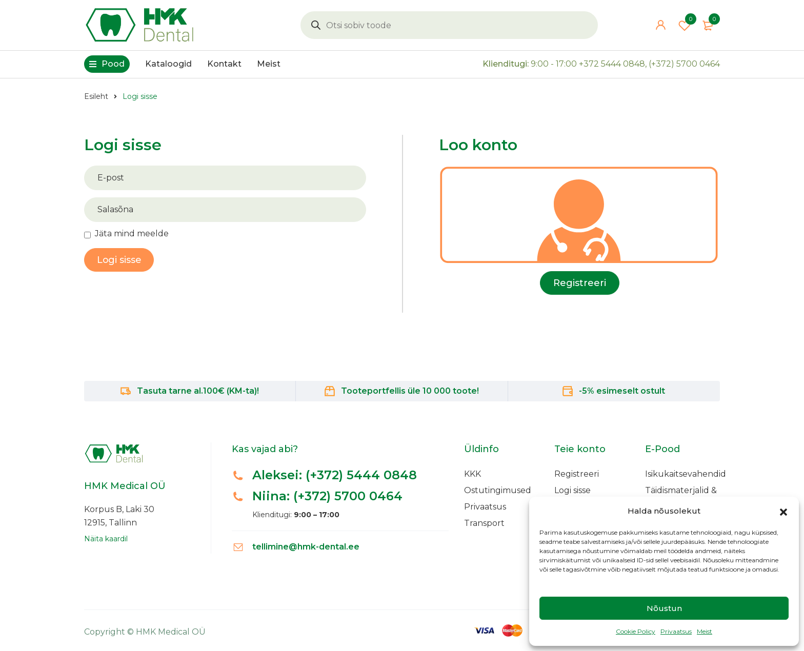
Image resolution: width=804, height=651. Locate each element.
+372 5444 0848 (612, 65)
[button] (783, 511)
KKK (472, 474)
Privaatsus (676, 631)
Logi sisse (572, 490)
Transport (484, 523)
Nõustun (664, 608)
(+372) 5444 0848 (361, 474)
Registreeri (579, 283)
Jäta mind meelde (132, 233)
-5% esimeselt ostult (622, 391)
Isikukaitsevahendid (685, 474)
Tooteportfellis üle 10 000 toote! (410, 391)
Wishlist (684, 25)
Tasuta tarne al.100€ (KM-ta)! (198, 391)
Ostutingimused (497, 490)
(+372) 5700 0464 (684, 65)
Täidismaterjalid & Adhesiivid (681, 495)
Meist (704, 631)
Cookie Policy (635, 631)
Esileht (96, 96)
